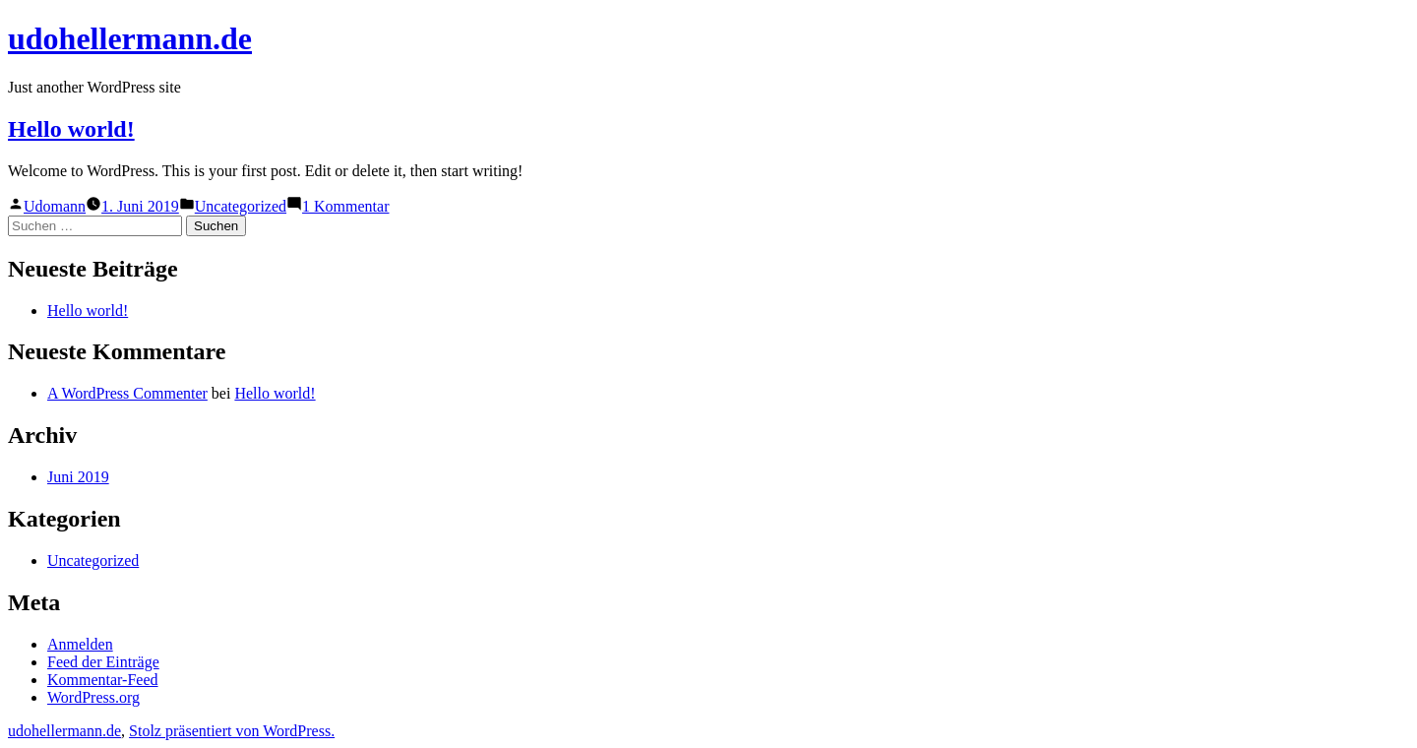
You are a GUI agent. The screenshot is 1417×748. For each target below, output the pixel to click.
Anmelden (80, 644)
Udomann (55, 206)
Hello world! (71, 129)
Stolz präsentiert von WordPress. (232, 730)
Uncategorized (240, 206)
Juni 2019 (78, 476)
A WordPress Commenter (127, 393)
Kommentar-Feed (102, 679)
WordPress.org (93, 697)
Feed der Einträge (103, 662)
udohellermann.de (130, 38)
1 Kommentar (345, 206)
